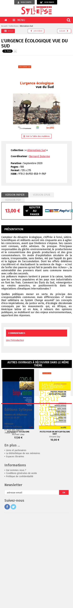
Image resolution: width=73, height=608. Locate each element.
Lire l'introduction (15, 340)
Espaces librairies (15, 539)
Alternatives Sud (26, 26)
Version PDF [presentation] (13, 199)
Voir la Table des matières (36, 136)
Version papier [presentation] (14, 194)
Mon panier (47, 2)
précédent (36, 31)
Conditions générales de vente (21, 555)
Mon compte (24, 2)
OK (63, 575)
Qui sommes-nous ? (16, 552)
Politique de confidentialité (19, 559)
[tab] (14, 194)
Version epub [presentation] (41, 194)
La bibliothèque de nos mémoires (23, 535)
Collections (13, 26)
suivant (63, 31)
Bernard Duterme (39, 156)
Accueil (4, 26)
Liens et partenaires (16, 532)
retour (8, 31)
